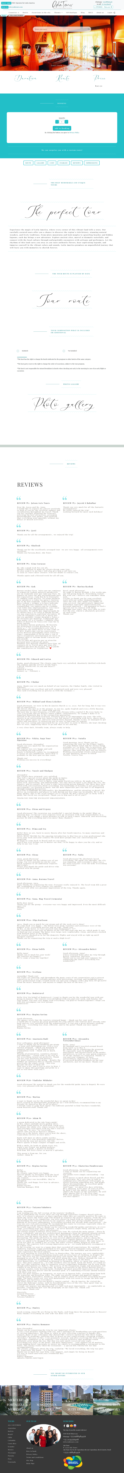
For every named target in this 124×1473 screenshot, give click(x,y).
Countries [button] (14, 12)
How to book (31, 1455)
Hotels (4, 3)
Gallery (40, 163)
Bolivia (10, 1435)
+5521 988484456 (71, 1456)
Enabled (64, 163)
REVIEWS (77, 163)
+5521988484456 (107, 2)
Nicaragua (12, 1456)
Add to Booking (62, 128)
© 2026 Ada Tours (70, 1451)
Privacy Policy (74, 132)
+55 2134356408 (106, 4)
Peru (10, 1462)
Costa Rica (12, 1447)
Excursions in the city (41, 12)
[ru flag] (74, 1429)
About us (100, 12)
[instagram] (68, 1429)
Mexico (11, 1453)
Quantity (62, 118)
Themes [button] (57, 12)
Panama (11, 1459)
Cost (52, 163)
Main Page (30, 1467)
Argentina (12, 1432)
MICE (90, 12)
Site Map (29, 1464)
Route (28, 163)
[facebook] (64, 1429)
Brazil (10, 1438)
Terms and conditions (35, 1461)
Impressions (92, 163)
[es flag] (71, 1429)
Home (4, 15)
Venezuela (12, 1466)
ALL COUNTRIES (14, 1429)
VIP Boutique (71, 12)
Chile (10, 1441)
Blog (83, 12)
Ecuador (11, 1450)
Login (111, 13)
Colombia (11, 1444)
